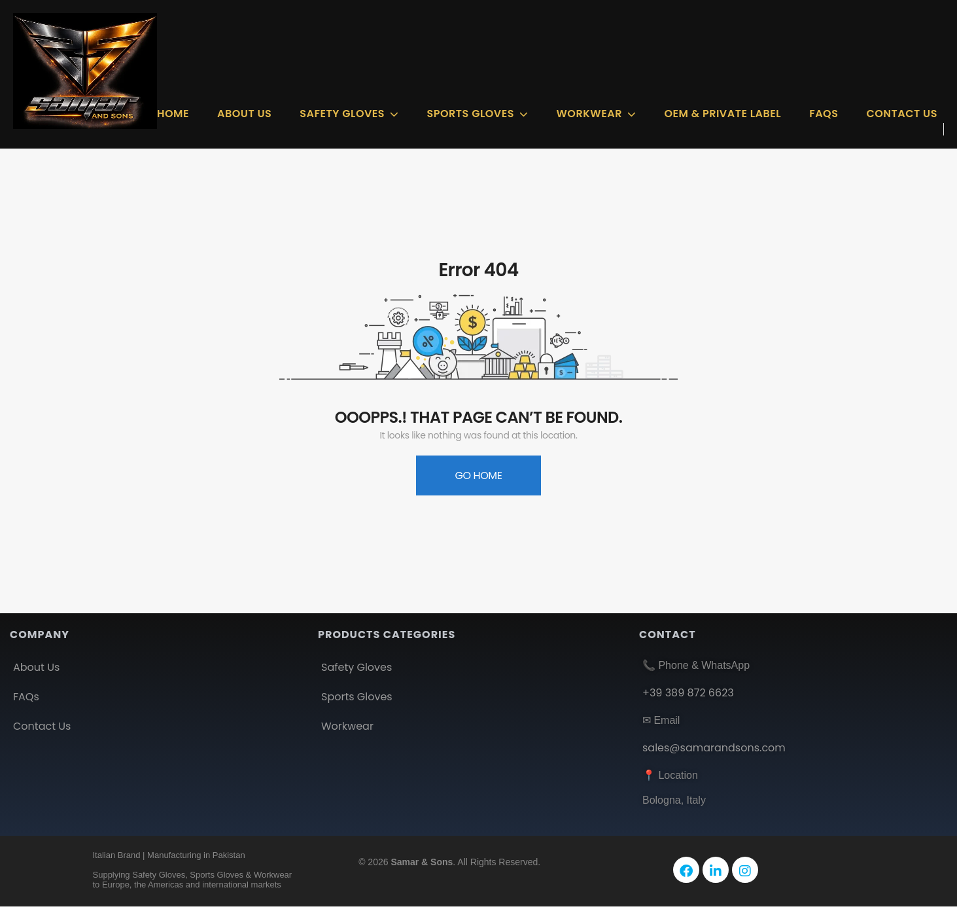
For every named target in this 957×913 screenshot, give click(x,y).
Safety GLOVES (342, 113)
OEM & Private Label (722, 113)
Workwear (588, 113)
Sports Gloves (470, 113)
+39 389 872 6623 (688, 692)
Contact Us (901, 113)
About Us (244, 113)
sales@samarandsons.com (714, 747)
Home (173, 113)
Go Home (478, 475)
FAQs (823, 113)
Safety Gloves (356, 667)
